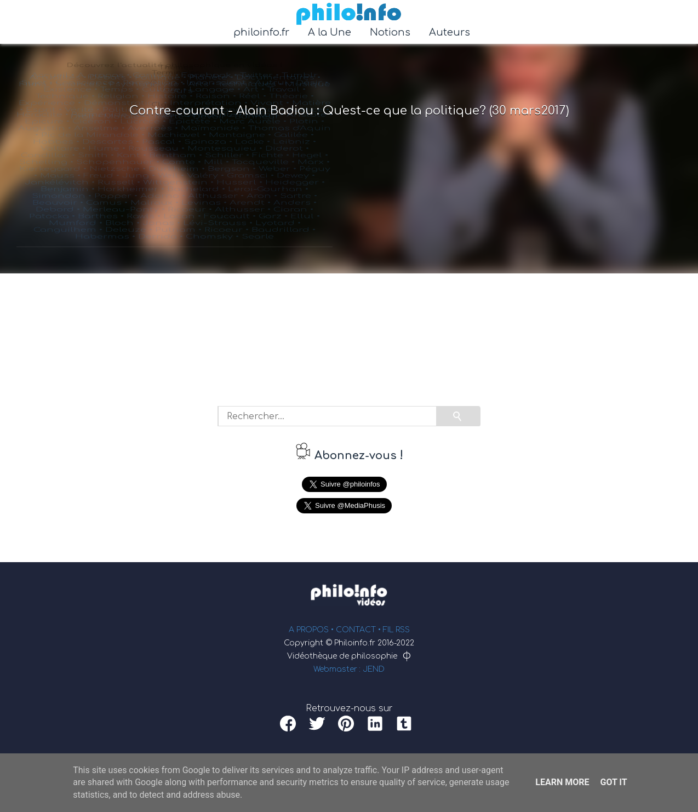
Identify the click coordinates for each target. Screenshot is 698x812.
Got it (613, 782)
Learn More (562, 782)
